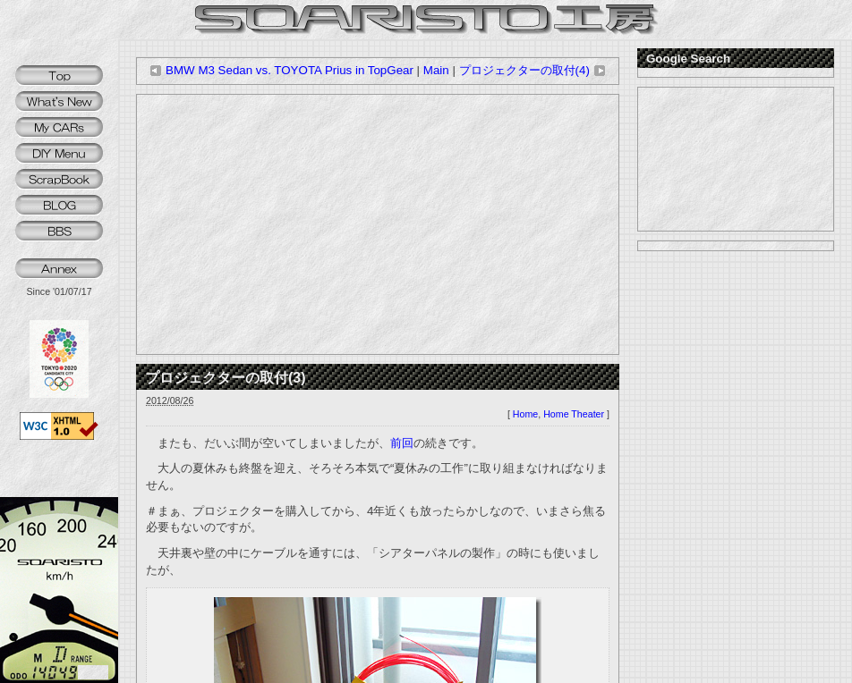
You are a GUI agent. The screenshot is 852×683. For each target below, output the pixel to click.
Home (525, 414)
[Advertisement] (377, 224)
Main (436, 70)
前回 (401, 443)
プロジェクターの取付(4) (532, 70)
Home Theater (573, 414)
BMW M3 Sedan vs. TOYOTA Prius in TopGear (281, 70)
